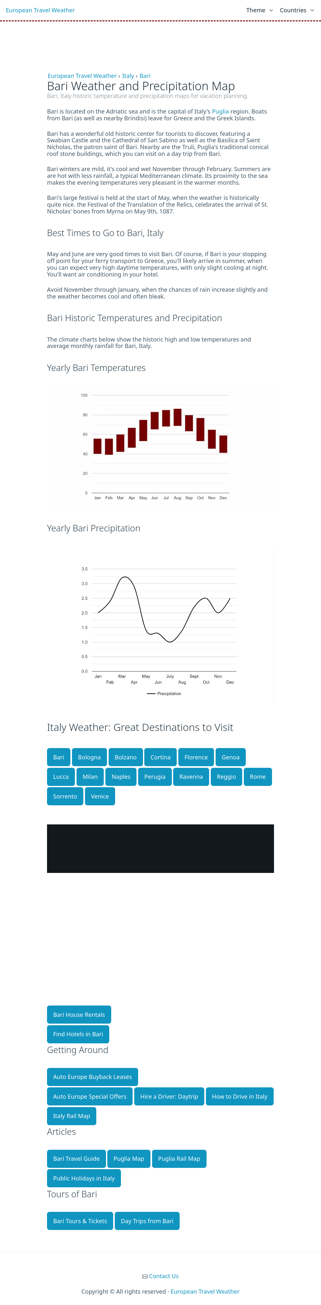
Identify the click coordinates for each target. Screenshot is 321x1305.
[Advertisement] (160, 37)
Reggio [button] (226, 776)
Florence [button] (196, 757)
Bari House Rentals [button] (79, 1014)
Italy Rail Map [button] (71, 1116)
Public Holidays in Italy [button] (84, 1178)
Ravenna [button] (191, 776)
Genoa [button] (231, 757)
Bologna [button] (89, 757)
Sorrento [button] (65, 796)
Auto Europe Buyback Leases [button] (92, 1077)
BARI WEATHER (160, 848)
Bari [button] (58, 757)
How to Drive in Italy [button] (240, 1096)
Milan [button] (90, 776)
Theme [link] (255, 10)
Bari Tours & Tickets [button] (80, 1221)
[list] (260, 9)
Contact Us (164, 1276)
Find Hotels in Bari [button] (78, 1034)
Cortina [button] (160, 757)
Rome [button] (258, 776)
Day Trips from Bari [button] (147, 1221)
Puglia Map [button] (128, 1158)
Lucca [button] (61, 776)
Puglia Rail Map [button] (179, 1158)
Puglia (220, 111)
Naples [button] (121, 776)
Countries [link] (293, 10)
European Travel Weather (40, 10)
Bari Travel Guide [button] (76, 1158)
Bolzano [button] (126, 757)
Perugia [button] (154, 776)
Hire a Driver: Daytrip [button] (169, 1096)
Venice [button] (100, 796)
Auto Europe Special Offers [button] (89, 1096)
